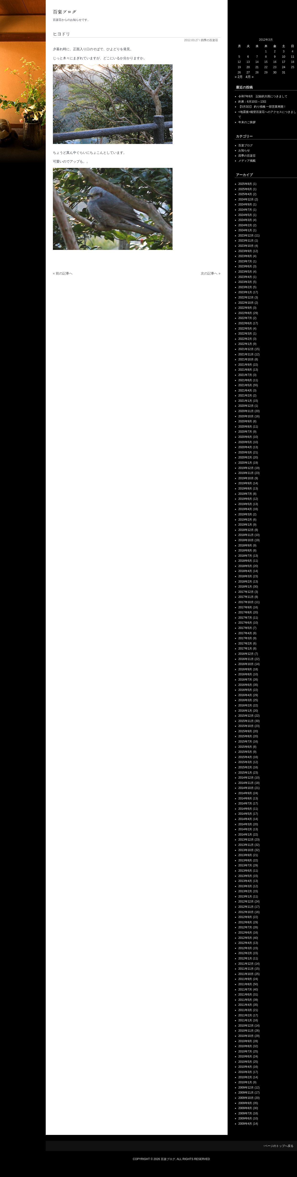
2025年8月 (245, 184)
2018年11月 (246, 535)
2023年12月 (246, 235)
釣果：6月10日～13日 (252, 101)
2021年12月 (246, 349)
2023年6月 (245, 266)
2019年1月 (245, 524)
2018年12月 (246, 530)
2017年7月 (245, 617)
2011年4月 (245, 1004)
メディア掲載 (247, 160)
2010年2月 (245, 1077)
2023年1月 (245, 292)
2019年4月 (245, 509)
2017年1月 (245, 648)
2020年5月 (245, 442)
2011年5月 (245, 999)
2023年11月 (246, 240)
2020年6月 (245, 437)
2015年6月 (245, 746)
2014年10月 (246, 788)
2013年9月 (245, 855)
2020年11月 (246, 411)
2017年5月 (245, 628)
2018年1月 (245, 586)
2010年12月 (246, 1025)
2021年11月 (246, 354)
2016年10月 (246, 664)
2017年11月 (246, 597)
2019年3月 (245, 514)
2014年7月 (245, 803)
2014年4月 (245, 819)
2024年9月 (245, 204)
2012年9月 (245, 917)
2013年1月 (245, 896)
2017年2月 (245, 643)
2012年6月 (245, 932)
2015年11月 (246, 721)
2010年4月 (245, 1066)
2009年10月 (246, 1098)
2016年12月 (246, 653)
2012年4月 (245, 943)
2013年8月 (245, 860)
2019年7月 (245, 493)
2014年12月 (246, 777)
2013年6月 (245, 870)
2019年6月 (245, 498)
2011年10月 (246, 974)
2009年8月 (245, 1108)
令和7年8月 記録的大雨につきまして (262, 96)
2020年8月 (245, 426)
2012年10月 (246, 912)
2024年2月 (245, 225)
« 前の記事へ (63, 273)
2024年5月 (245, 215)
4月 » (249, 77)
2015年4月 (245, 757)
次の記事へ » (210, 273)
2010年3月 (245, 1072)
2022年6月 (245, 323)
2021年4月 (245, 390)
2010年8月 (245, 1046)
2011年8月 (245, 984)
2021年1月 (245, 400)
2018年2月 (245, 581)
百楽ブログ (245, 145)
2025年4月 (245, 194)
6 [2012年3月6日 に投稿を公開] (248, 56)
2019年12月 (246, 468)
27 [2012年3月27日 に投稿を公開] (248, 72)
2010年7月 (245, 1051)
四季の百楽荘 (209, 40)
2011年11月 (246, 968)
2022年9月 (245, 307)
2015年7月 (245, 741)
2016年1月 (245, 710)
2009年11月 (246, 1092)
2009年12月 (246, 1087)
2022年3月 (245, 333)
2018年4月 (245, 571)
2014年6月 (245, 808)
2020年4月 (245, 447)
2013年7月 (245, 865)
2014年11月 (246, 783)
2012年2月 (245, 953)
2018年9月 (245, 545)
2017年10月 (246, 602)
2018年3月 (245, 576)
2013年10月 (246, 850)
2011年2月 (245, 1015)
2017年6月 (245, 622)
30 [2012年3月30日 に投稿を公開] (274, 72)
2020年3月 (245, 452)
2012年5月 (245, 938)
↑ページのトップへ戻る (278, 1146)
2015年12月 (246, 715)
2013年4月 (245, 881)
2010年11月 (246, 1030)
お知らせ (244, 150)
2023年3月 (245, 282)
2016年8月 (245, 674)
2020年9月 (245, 421)
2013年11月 (246, 845)
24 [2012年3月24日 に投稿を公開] (283, 67)
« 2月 (239, 77)
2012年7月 (245, 927)
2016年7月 (245, 679)
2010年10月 (246, 1036)
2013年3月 (245, 886)
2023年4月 (245, 277)
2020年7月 (245, 431)
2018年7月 (245, 555)
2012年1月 (245, 958)
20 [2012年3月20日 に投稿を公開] (248, 67)
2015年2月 (245, 767)
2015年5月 (245, 752)
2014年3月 (245, 824)
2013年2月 (245, 891)
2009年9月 (245, 1103)
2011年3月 (245, 1010)
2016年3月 (245, 700)
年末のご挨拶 (247, 122)
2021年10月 (246, 359)
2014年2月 (245, 829)
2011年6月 (245, 994)
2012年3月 (245, 948)
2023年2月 (245, 287)
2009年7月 (245, 1113)
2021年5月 (245, 385)
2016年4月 (245, 695)
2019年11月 (246, 473)
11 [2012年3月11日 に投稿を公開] (292, 56)
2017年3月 (245, 638)
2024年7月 (245, 209)
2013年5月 (245, 876)
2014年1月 (245, 834)
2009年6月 (245, 1118)
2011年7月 (245, 989)
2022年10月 (246, 302)
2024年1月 (245, 230)
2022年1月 (245, 344)
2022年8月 (245, 313)
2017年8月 (245, 612)
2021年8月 (245, 369)
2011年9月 (245, 979)
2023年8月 (245, 256)
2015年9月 (245, 731)
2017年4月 (245, 633)
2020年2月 (245, 457)
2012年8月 (245, 922)
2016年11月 (246, 659)
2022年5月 (245, 328)
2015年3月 (245, 762)
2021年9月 (245, 364)
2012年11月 (246, 906)
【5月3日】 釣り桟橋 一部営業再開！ (262, 106)
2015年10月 (246, 726)
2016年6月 (245, 685)
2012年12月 (246, 901)
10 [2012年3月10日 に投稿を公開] (283, 56)
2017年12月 (246, 592)
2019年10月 (246, 478)
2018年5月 (245, 566)
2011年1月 (245, 1020)
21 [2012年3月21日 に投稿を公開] (256, 67)
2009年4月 (245, 1123)
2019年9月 (245, 483)
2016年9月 (245, 669)
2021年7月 (245, 375)
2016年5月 (245, 690)
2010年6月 (245, 1056)
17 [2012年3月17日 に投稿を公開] (283, 62)
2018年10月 (246, 540)
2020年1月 (245, 462)
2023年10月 (246, 246)
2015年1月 (245, 772)
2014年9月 (245, 793)
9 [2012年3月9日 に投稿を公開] (275, 56)
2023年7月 (245, 261)
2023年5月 (245, 271)
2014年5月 (245, 813)
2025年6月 (245, 189)
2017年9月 (245, 607)
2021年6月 (245, 380)
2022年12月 (246, 297)
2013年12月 (246, 839)
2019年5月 (245, 504)
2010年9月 (245, 1041)
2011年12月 (246, 963)
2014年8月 (245, 798)
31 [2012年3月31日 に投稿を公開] (283, 72)
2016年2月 (245, 705)
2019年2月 (245, 519)
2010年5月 (245, 1061)
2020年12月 (246, 405)
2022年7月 (245, 318)
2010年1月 (245, 1082)
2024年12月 (246, 199)
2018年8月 (245, 550)
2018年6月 (245, 560)
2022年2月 (245, 339)
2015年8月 (245, 736)
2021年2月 (245, 395)
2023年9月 (245, 251)
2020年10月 (246, 416)
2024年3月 (245, 220)
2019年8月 (245, 488)
